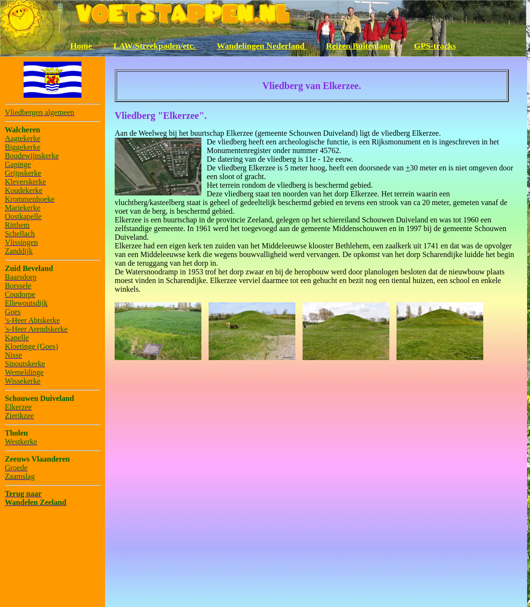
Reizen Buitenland (360, 46)
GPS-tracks (435, 46)
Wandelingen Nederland (262, 46)
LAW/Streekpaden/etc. (155, 46)
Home (82, 46)
